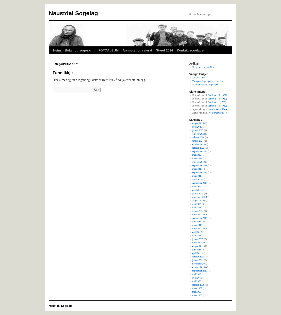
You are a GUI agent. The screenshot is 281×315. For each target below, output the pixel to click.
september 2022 (199, 151)
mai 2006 (196, 291)
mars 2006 (197, 295)
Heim (57, 50)
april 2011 (197, 253)
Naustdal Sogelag (73, 13)
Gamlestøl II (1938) (216, 102)
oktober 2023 (198, 144)
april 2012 (197, 232)
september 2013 (199, 218)
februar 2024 (198, 137)
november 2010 (199, 263)
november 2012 (199, 228)
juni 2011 (196, 249)
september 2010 (199, 270)
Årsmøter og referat (137, 50)
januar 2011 (198, 260)
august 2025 (198, 123)
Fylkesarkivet (198, 77)
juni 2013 (196, 221)
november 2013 (199, 214)
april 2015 (197, 190)
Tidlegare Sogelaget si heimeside (207, 81)
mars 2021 (197, 158)
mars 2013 (197, 225)
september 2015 (199, 183)
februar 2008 (198, 284)
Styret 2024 (164, 50)
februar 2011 (198, 256)
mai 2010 (196, 274)
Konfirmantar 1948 (218, 109)
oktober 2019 (198, 162)
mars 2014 (197, 207)
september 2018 (199, 172)
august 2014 (198, 200)
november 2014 (199, 197)
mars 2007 (197, 288)
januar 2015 (198, 193)
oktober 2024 (198, 133)
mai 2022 (196, 155)
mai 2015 (196, 186)
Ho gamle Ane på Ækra (203, 67)
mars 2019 (197, 169)
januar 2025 (198, 130)
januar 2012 (198, 239)
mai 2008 (196, 281)
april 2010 (197, 277)
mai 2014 (196, 204)
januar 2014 (198, 211)
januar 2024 (198, 140)
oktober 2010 (198, 267)
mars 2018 (197, 176)
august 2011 (198, 246)
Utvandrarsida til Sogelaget (205, 84)
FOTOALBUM (108, 50)
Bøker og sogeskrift (80, 50)
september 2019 (199, 165)
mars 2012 (197, 235)
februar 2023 (198, 147)
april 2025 (197, 126)
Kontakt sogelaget (190, 50)
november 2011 (199, 242)
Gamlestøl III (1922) (217, 95)
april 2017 (197, 179)
